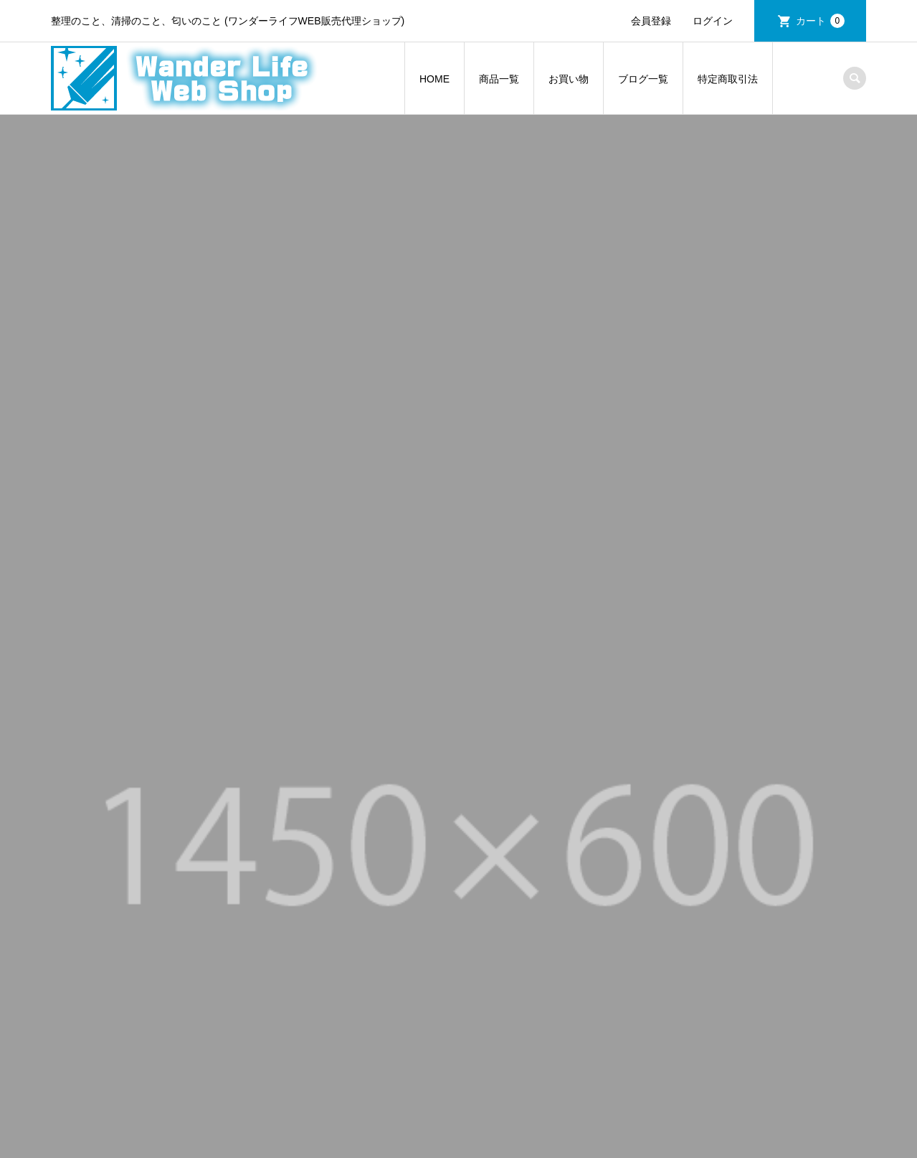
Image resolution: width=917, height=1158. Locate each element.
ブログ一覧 (643, 79)
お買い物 (568, 79)
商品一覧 (499, 79)
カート (820, 21)
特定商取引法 (728, 79)
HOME (434, 79)
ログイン (713, 21)
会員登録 (651, 21)
